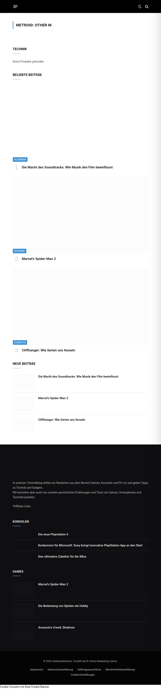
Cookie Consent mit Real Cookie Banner (24, 686)
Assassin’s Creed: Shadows (56, 627)
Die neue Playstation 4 (53, 534)
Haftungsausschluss (89, 669)
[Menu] (15, 6)
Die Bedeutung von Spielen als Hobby (63, 606)
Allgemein (20, 159)
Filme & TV (20, 342)
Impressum (36, 669)
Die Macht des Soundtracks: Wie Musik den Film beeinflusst (67, 167)
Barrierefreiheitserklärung (120, 669)
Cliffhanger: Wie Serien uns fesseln (48, 350)
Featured (19, 251)
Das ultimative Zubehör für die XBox (62, 556)
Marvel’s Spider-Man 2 (39, 259)
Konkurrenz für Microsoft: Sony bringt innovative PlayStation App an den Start (90, 545)
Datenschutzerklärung (60, 669)
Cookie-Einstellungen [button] (83, 674)
